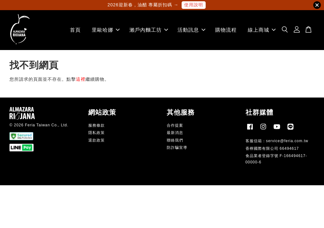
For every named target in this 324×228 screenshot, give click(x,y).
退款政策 (96, 140)
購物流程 (226, 30)
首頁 (75, 30)
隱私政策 (96, 132)
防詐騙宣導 (177, 147)
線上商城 (262, 30)
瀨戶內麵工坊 (148, 30)
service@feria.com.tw (287, 141)
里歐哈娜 (106, 30)
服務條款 (96, 125)
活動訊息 (191, 30)
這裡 (80, 79)
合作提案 (175, 125)
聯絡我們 (175, 140)
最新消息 (175, 132)
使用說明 (193, 4)
